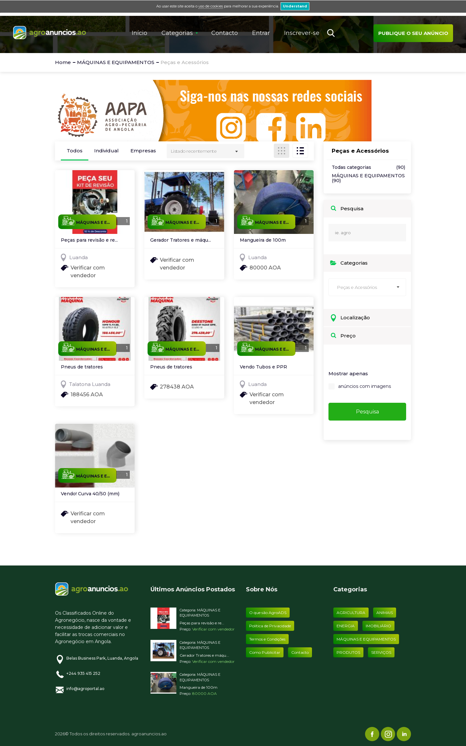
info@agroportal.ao (85, 688)
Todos (75, 151)
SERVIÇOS (381, 652)
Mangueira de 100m (263, 240)
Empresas (143, 151)
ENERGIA (346, 625)
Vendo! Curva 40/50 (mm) (90, 494)
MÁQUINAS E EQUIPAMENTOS (368, 178)
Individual (106, 151)
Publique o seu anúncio (413, 33)
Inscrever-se (301, 33)
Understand (295, 6)
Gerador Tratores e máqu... (180, 240)
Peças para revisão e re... (89, 240)
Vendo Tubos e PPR (263, 367)
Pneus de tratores (82, 367)
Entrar (261, 33)
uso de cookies (210, 6)
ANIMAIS (384, 612)
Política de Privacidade (270, 625)
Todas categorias (368, 167)
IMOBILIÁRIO (378, 625)
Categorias (177, 33)
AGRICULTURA (351, 612)
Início (139, 33)
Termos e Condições (267, 639)
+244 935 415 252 (83, 673)
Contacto (224, 33)
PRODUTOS (348, 652)
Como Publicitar (264, 652)
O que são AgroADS (267, 612)
